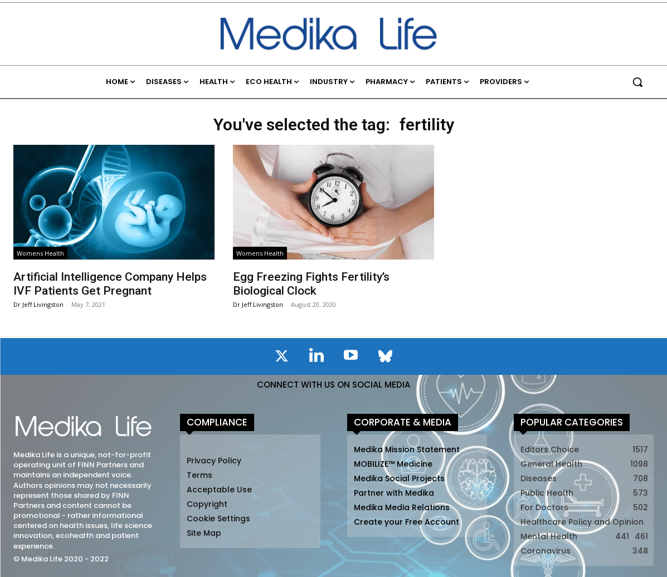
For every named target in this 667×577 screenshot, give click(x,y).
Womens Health (40, 253)
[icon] (282, 358)
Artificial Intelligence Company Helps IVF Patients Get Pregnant (110, 283)
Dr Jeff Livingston (38, 304)
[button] (637, 82)
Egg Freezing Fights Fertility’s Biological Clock (311, 283)
